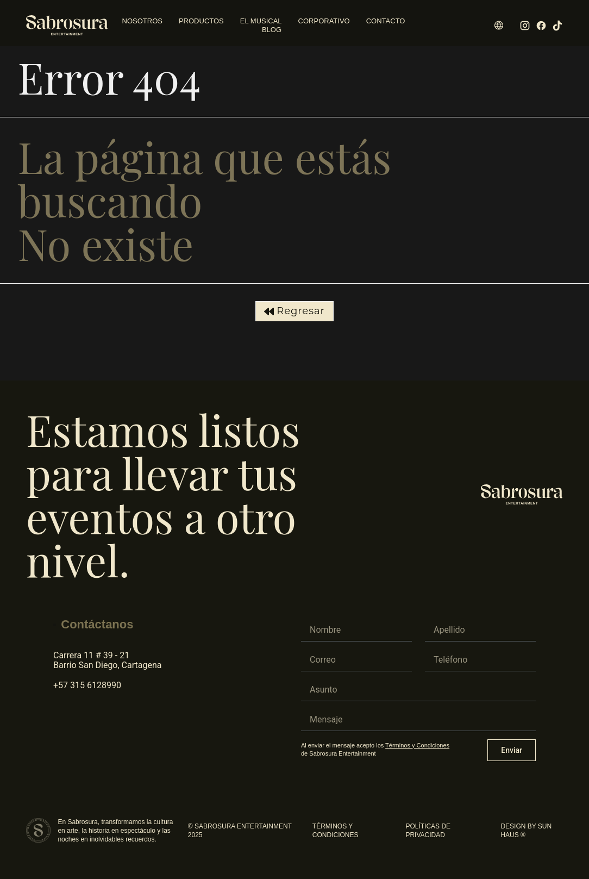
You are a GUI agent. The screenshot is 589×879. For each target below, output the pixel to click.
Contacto (385, 21)
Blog (271, 30)
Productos (201, 21)
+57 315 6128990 (87, 685)
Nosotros (142, 21)
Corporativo (324, 21)
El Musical (261, 21)
